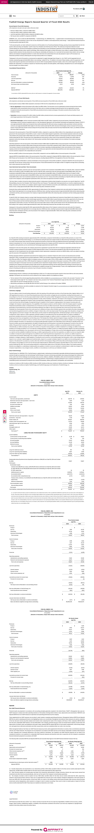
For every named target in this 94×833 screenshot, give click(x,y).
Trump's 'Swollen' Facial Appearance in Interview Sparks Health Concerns (50, 2)
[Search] (65, 15)
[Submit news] (4, 411)
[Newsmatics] (4, 421)
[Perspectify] (4, 414)
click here (36, 281)
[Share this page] (82, 16)
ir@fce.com (12, 371)
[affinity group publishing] (4, 418)
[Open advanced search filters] (76, 15)
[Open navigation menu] (12, 16)
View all (91, 2)
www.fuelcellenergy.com (56, 278)
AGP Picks (4, 2)
